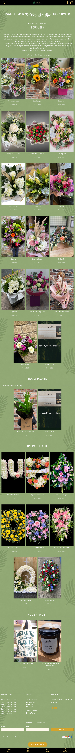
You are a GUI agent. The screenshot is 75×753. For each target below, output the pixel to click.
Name (3, 726)
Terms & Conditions (32, 711)
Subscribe (62, 729)
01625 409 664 (59, 700)
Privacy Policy (30, 713)
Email (28, 726)
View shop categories (37, 744)
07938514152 (69, 700)
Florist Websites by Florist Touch (13, 737)
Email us (54, 702)
